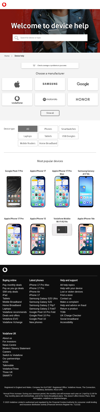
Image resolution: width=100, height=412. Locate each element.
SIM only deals (10, 291)
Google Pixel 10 (37, 319)
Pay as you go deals (13, 288)
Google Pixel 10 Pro (39, 315)
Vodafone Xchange (12, 322)
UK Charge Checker (70, 315)
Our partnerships (11, 358)
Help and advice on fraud (73, 305)
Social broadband (69, 319)
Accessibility (66, 322)
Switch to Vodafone (13, 355)
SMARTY (7, 375)
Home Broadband (48, 143)
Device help (19, 56)
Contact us (65, 298)
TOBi (62, 312)
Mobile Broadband (12, 302)
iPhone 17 (34, 295)
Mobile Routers (27, 143)
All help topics (67, 285)
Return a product (69, 308)
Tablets (48, 136)
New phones (35, 322)
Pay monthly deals (12, 285)
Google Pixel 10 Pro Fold (42, 312)
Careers (7, 351)
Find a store (66, 295)
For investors (9, 341)
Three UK (8, 372)
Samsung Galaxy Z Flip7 (42, 305)
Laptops (28, 136)
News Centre (9, 345)
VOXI (5, 362)
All (27, 128)
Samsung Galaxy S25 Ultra (43, 298)
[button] (50, 65)
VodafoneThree (11, 368)
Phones (48, 128)
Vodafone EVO (10, 319)
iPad (5, 295)
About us (7, 338)
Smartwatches (68, 128)
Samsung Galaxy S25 (40, 302)
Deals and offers (11, 315)
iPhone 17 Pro (36, 288)
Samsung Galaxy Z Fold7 (42, 308)
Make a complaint (69, 302)
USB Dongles (68, 136)
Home (7, 56)
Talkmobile (8, 365)
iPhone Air (34, 291)
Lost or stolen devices (71, 291)
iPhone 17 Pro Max (39, 285)
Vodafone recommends (15, 312)
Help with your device (71, 288)
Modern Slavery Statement (16, 348)
